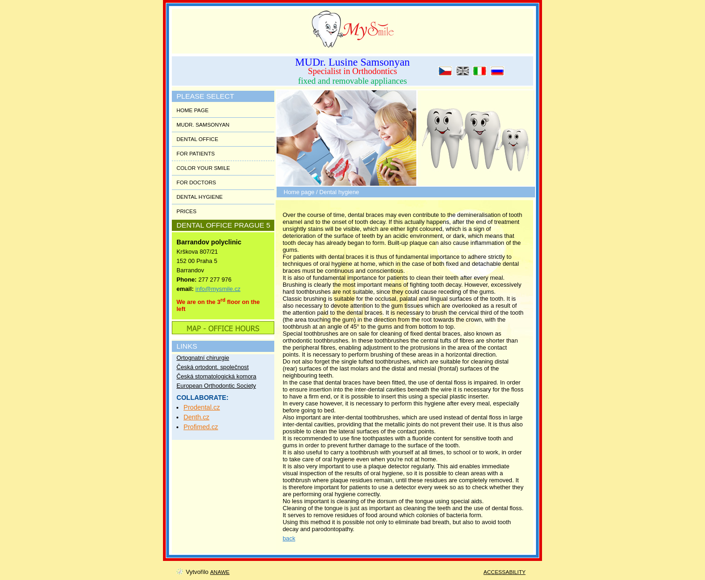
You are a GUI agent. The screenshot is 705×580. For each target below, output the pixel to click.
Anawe (220, 572)
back (289, 538)
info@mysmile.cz (218, 288)
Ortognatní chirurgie (202, 357)
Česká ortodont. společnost (212, 367)
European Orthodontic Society (216, 385)
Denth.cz (196, 417)
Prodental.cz (201, 407)
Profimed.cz (200, 427)
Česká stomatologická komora (216, 376)
